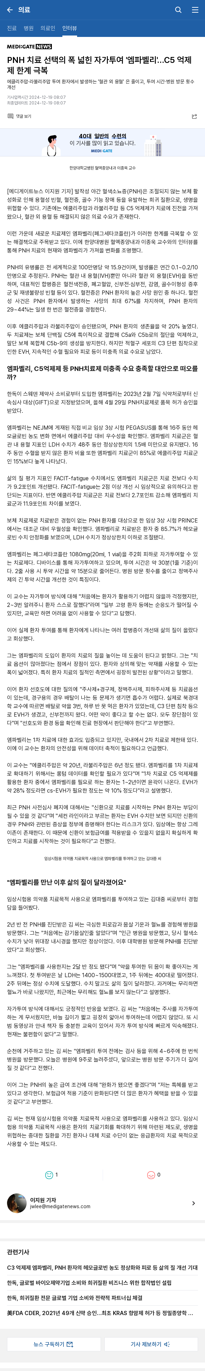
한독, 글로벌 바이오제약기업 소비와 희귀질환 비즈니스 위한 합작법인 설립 (89, 1283)
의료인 (48, 28)
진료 (12, 28)
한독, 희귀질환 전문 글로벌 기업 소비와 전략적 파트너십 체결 (74, 1298)
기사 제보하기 (151, 1344)
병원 (29, 28)
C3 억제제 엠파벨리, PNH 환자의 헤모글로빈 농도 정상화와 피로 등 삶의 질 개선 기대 (102, 1267)
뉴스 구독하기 (54, 1344)
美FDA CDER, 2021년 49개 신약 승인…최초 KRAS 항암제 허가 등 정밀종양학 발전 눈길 (102, 1313)
